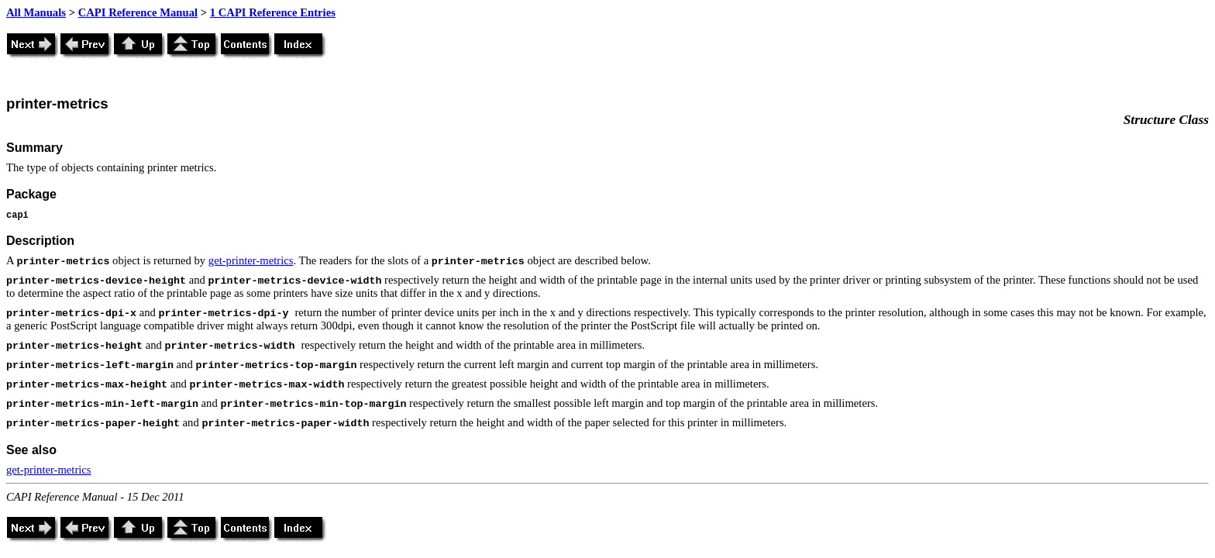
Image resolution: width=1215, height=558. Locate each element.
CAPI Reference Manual (138, 12)
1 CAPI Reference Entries (273, 12)
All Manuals (36, 12)
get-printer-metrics (251, 260)
